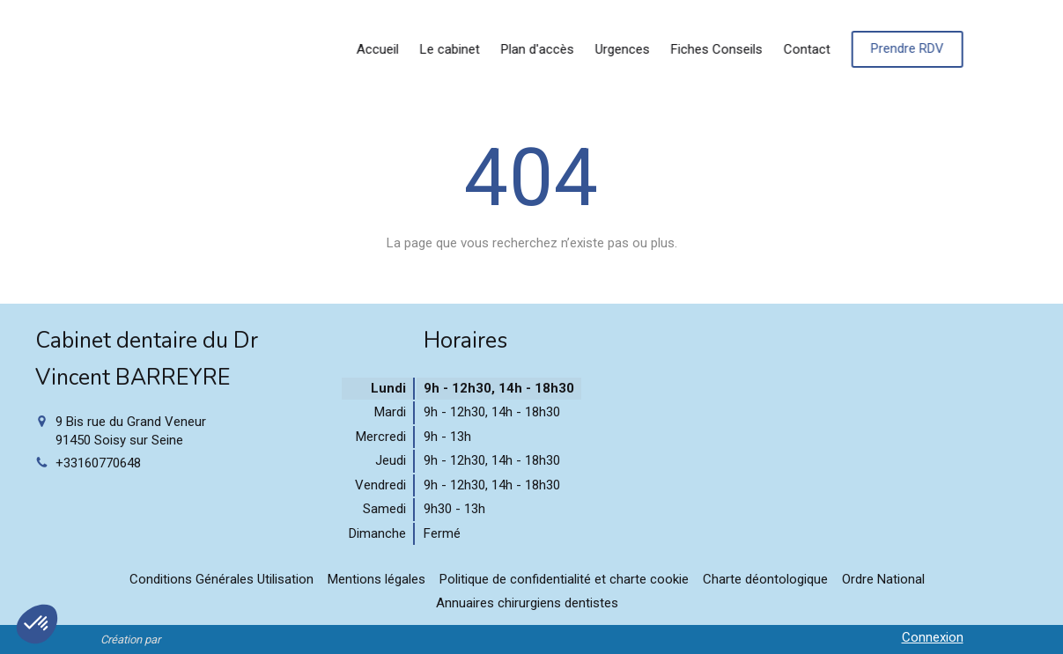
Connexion (932, 637)
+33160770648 (98, 463)
